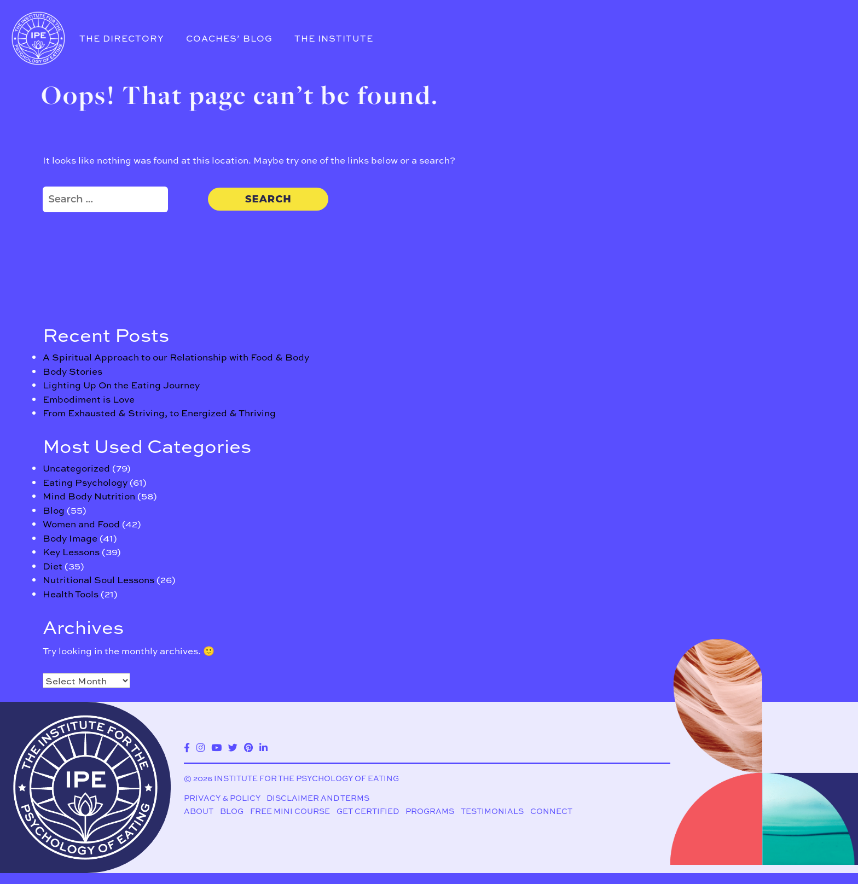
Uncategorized (76, 467)
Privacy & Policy (222, 798)
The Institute (333, 38)
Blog (54, 509)
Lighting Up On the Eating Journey (121, 384)
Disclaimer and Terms (317, 798)
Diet (52, 565)
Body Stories (72, 370)
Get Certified (368, 811)
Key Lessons (71, 551)
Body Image (70, 537)
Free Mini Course (290, 811)
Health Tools (70, 593)
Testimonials (492, 811)
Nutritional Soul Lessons (98, 579)
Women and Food (81, 523)
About (198, 811)
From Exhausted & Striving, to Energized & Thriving (159, 412)
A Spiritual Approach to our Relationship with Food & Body (176, 356)
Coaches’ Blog (229, 38)
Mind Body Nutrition (89, 495)
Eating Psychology (85, 481)
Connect (551, 811)
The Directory (121, 38)
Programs (429, 811)
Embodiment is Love (89, 398)
